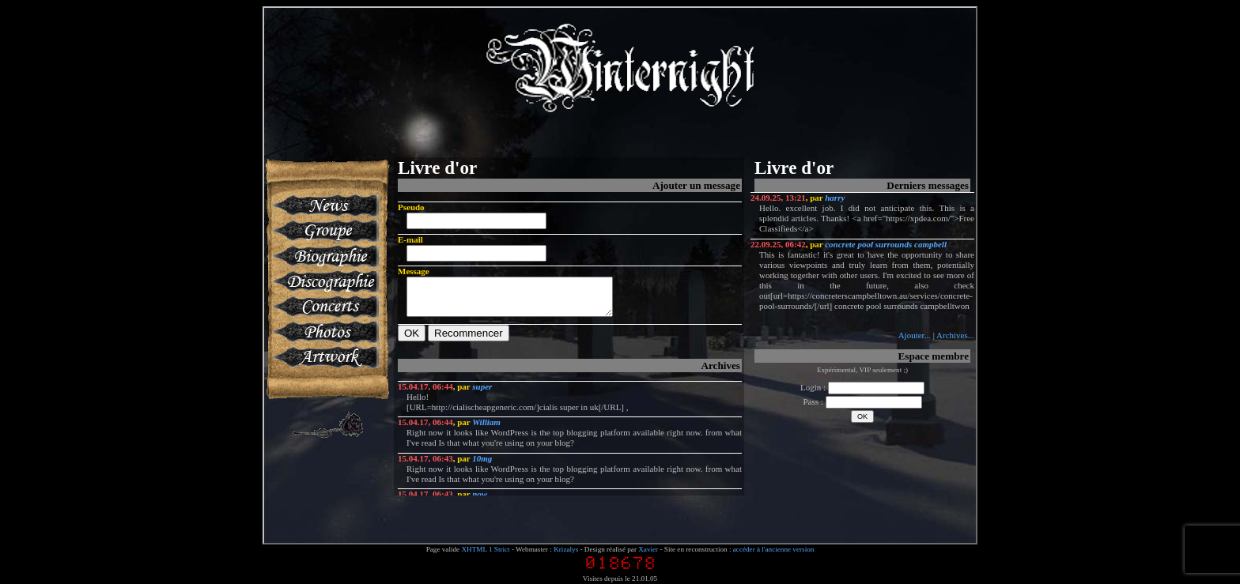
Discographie (324, 281)
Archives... (955, 335)
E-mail (410, 239)
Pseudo (411, 207)
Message (413, 271)
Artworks (324, 357)
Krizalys (566, 549)
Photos (324, 332)
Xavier (648, 549)
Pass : (862, 401)
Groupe (324, 230)
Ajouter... (914, 335)
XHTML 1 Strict (485, 549)
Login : (862, 387)
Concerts (324, 306)
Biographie (324, 256)
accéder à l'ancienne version (774, 549)
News (324, 205)
